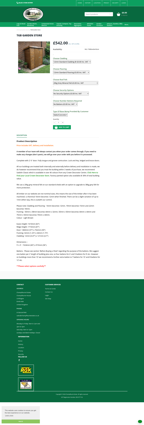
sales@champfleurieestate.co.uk (28, 316)
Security (115, 3)
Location (97, 3)
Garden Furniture (99, 24)
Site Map (48, 299)
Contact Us (49, 292)
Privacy (106, 3)
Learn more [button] (9, 415)
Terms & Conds (50, 289)
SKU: (86, 49)
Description (22, 135)
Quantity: (56, 119)
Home (80, 3)
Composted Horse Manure (48, 24)
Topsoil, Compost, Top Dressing (64, 24)
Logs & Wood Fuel (21, 24)
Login (124, 3)
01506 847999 (21, 312)
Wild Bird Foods (90, 24)
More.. (127, 25)
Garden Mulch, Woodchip (32, 24)
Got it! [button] (21, 421)
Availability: (57, 49)
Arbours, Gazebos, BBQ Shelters (114, 24)
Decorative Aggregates (77, 24)
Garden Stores (25, 30)
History (88, 3)
